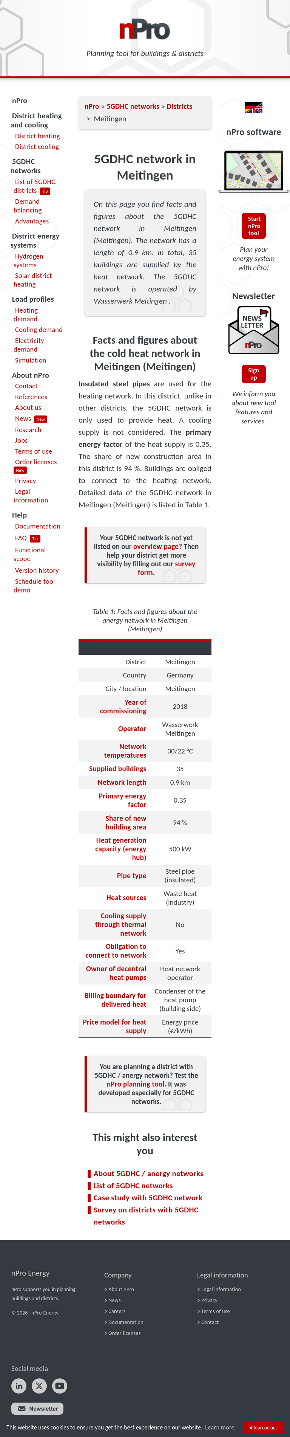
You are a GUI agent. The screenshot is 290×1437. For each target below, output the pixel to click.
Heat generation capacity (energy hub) (120, 849)
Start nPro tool (254, 226)
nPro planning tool (136, 1084)
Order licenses (36, 461)
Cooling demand (39, 329)
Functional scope (30, 554)
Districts (180, 106)
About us (28, 407)
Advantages (32, 221)
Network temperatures (125, 751)
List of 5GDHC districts (34, 186)
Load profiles (33, 299)
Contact (26, 385)
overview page (156, 546)
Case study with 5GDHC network (148, 1198)
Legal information (31, 495)
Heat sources (126, 897)
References (31, 396)
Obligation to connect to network (115, 951)
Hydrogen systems (28, 260)
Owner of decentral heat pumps (116, 973)
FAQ (21, 537)
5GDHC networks (26, 166)
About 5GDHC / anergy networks (149, 1173)
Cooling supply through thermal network (121, 924)
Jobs (21, 440)
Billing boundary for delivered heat (116, 1000)
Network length (122, 782)
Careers (116, 1311)
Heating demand (26, 314)
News (23, 418)
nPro (19, 100)
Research (28, 429)
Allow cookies (264, 1428)
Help (19, 514)
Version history (37, 570)
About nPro (30, 375)
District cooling (37, 146)
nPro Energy (30, 1272)
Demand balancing (28, 205)
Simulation (30, 360)
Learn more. (220, 1427)
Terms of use (33, 451)
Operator (132, 728)
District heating (37, 136)
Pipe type (132, 875)
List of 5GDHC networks (133, 1186)
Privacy (25, 480)
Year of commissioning (123, 706)
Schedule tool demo (34, 585)
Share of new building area (126, 822)
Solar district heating (33, 279)
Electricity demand (29, 344)
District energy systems (35, 240)
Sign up (253, 374)
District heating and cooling (36, 120)
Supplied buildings (118, 768)
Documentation (37, 526)
